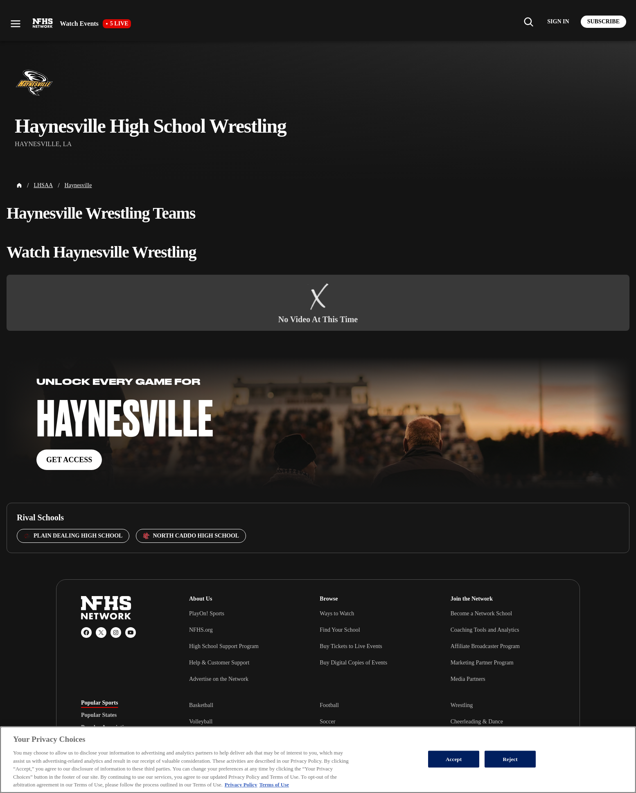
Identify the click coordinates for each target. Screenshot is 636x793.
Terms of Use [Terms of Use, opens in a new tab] (274, 785)
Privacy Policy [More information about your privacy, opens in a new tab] (241, 785)
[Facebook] (86, 632)
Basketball (201, 705)
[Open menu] (15, 23)
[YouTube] (130, 632)
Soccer (327, 721)
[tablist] (122, 715)
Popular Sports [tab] (99, 703)
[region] (318, 759)
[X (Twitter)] (101, 632)
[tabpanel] (372, 721)
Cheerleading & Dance (477, 721)
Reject (510, 759)
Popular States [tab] (99, 715)
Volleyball (200, 721)
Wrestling (462, 705)
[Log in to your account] (558, 22)
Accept (454, 759)
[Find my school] (528, 21)
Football (329, 705)
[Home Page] (19, 185)
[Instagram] (116, 632)
